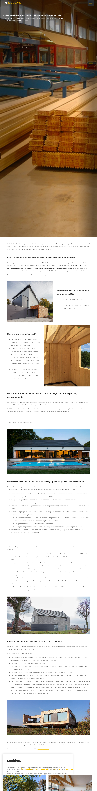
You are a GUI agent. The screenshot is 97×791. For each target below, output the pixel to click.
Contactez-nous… (43, 749)
